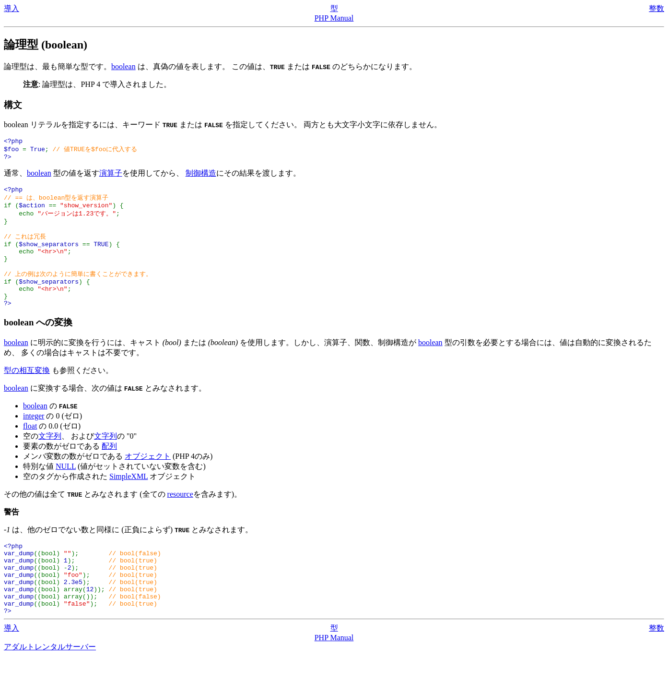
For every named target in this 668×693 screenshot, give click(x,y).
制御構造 (201, 176)
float (30, 448)
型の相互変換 (27, 393)
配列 (109, 469)
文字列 (49, 458)
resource (180, 517)
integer (33, 438)
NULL (66, 489)
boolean (123, 66)
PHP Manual (334, 18)
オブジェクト (148, 479)
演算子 (110, 176)
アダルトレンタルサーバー (50, 684)
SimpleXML (128, 499)
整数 (656, 8)
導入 (11, 8)
